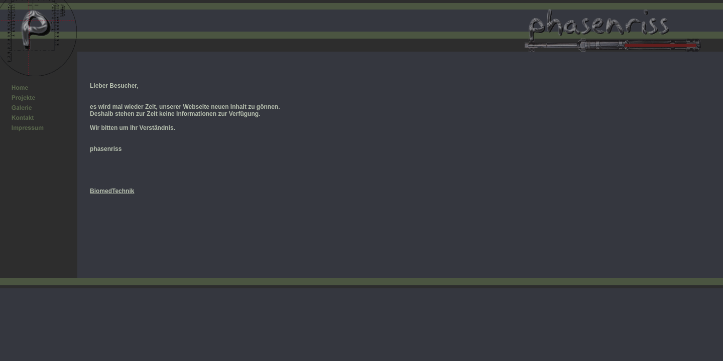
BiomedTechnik (112, 191)
